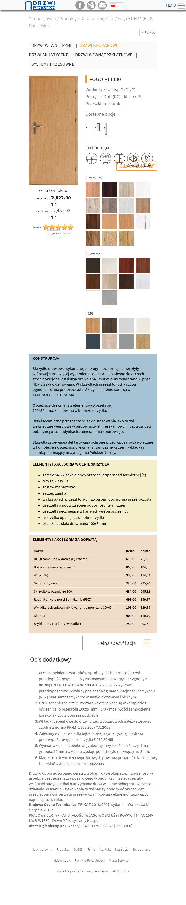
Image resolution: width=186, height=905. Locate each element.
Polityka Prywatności (89, 860)
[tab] (93, 659)
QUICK (78, 849)
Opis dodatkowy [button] (50, 659)
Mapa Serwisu (119, 860)
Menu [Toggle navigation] (176, 5)
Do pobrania (141, 849)
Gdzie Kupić (131, 166)
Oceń (53, 234)
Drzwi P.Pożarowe (102, 45)
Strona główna (42, 18)
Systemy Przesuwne (52, 64)
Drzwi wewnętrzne (97, 18)
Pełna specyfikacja (117, 643)
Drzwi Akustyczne (52, 55)
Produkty (68, 18)
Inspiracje (122, 849)
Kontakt (105, 849)
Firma (91, 849)
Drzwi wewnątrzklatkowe (107, 55)
